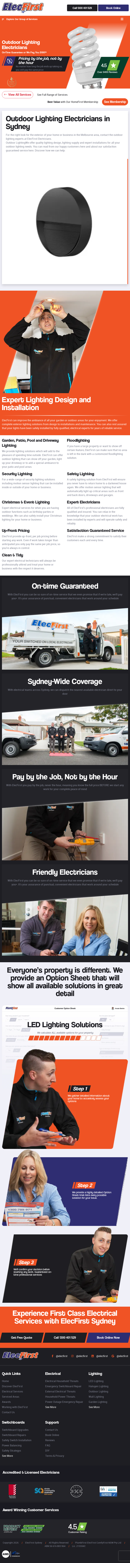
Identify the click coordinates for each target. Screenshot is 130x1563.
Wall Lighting (96, 1396)
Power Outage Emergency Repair (64, 1402)
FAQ (47, 1445)
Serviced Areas (10, 1396)
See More (50, 1407)
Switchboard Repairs (14, 1435)
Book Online (113, 8)
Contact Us (8, 1412)
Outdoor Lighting (98, 1391)
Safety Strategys (11, 1450)
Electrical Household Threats (61, 1381)
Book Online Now (108, 1337)
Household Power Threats (60, 1396)
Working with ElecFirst (15, 1407)
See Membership (115, 102)
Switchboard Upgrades (15, 1430)
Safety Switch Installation (16, 1440)
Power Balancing (11, 1445)
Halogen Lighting (98, 1386)
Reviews (50, 1440)
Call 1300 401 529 (82, 8)
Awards (6, 1402)
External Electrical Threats (60, 1391)
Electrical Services (12, 1391)
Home (5, 1381)
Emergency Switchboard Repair (63, 1386)
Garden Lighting (98, 1402)
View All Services (17, 94)
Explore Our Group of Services (19, 19)
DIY (47, 1450)
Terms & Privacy (54, 1456)
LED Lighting (96, 1381)
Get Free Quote (21, 1337)
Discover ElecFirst (12, 1386)
